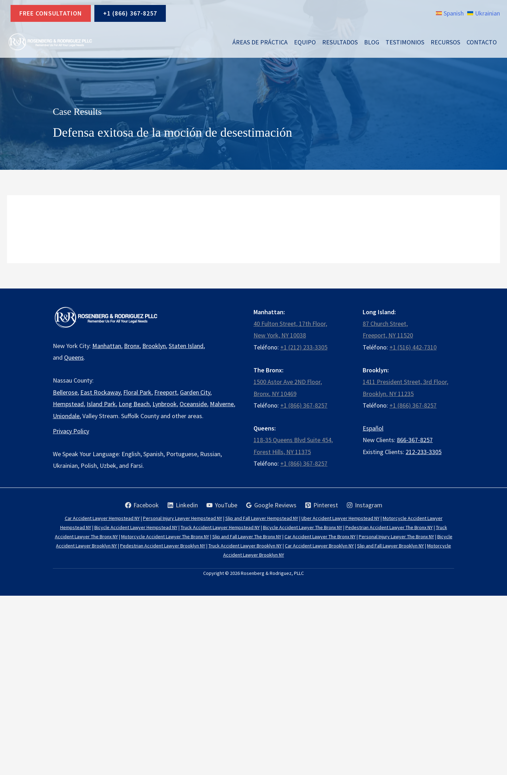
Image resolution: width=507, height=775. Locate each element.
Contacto (482, 42)
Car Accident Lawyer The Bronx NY (320, 536)
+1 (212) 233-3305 (303, 347)
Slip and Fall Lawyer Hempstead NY (261, 518)
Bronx (131, 346)
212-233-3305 (424, 452)
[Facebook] (142, 505)
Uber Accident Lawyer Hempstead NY (340, 518)
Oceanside (193, 404)
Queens (74, 357)
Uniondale (66, 416)
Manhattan (106, 346)
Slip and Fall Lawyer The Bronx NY (246, 536)
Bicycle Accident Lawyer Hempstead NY (135, 527)
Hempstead (68, 404)
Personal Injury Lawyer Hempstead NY (182, 518)
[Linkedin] (182, 505)
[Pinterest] (321, 505)
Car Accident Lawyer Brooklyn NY (319, 545)
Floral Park (137, 392)
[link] (450, 13)
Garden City (195, 392)
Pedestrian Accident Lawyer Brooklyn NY (162, 545)
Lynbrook (164, 404)
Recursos (445, 42)
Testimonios (405, 42)
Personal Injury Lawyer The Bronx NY (396, 536)
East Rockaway (100, 392)
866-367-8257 (415, 440)
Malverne (222, 404)
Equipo (305, 42)
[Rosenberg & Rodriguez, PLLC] (50, 42)
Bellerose (65, 392)
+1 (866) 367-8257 (130, 13)
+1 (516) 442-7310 (413, 347)
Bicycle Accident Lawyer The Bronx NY (302, 527)
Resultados (340, 42)
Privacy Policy (71, 431)
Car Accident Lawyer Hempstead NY (102, 518)
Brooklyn (154, 346)
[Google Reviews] (271, 505)
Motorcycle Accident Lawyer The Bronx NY (165, 536)
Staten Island (186, 346)
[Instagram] (364, 505)
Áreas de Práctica (260, 42)
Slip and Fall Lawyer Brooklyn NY (390, 545)
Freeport (165, 392)
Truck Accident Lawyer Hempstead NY (220, 527)
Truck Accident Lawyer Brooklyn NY (245, 545)
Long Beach (134, 404)
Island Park (101, 404)
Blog (371, 42)
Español (373, 428)
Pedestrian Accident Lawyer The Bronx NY (389, 527)
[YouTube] (221, 505)
